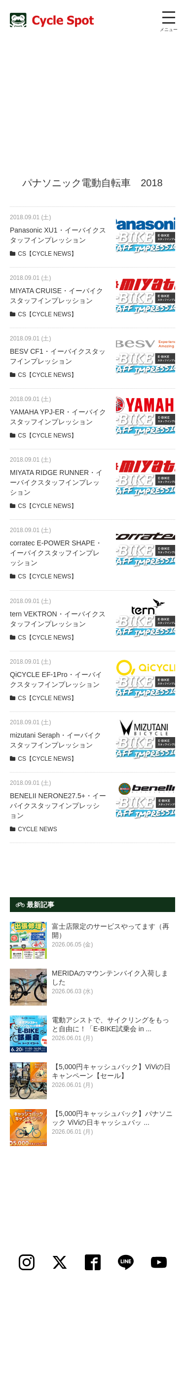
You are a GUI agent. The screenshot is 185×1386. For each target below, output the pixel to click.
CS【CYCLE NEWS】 (47, 253)
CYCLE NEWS (37, 829)
